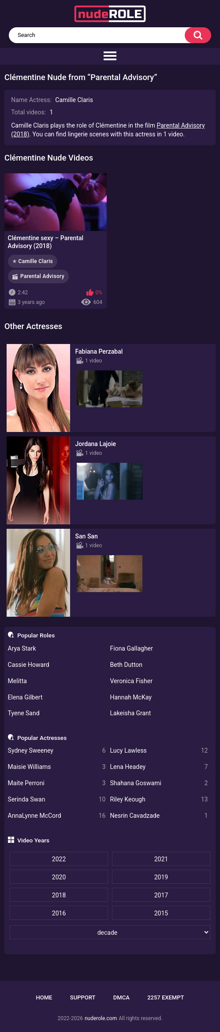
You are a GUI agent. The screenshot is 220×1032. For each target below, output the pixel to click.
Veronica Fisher (131, 680)
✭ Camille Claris (32, 261)
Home (44, 997)
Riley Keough (159, 799)
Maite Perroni (57, 783)
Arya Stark (22, 648)
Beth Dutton (126, 664)
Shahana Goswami (159, 783)
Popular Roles (36, 635)
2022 (59, 859)
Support (83, 997)
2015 (161, 913)
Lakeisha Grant (130, 713)
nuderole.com (101, 1018)
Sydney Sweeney (57, 750)
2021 (161, 859)
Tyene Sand (24, 713)
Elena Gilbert (25, 697)
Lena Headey (159, 767)
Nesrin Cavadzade (159, 816)
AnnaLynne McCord (57, 816)
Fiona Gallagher (131, 648)
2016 (59, 913)
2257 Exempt (165, 997)
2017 (161, 895)
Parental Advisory (42, 276)
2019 (161, 877)
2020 (59, 877)
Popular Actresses (42, 737)
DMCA (121, 997)
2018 (59, 895)
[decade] (110, 932)
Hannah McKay (131, 697)
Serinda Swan (57, 799)
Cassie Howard (28, 664)
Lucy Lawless (159, 750)
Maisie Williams (57, 767)
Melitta (17, 680)
